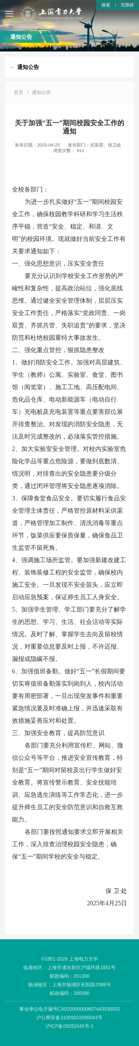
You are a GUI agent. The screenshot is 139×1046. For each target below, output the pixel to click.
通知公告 (41, 92)
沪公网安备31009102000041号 (69, 1017)
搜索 (105, 5)
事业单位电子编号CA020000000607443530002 (69, 1009)
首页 (18, 92)
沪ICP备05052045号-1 (69, 1026)
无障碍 (127, 5)
